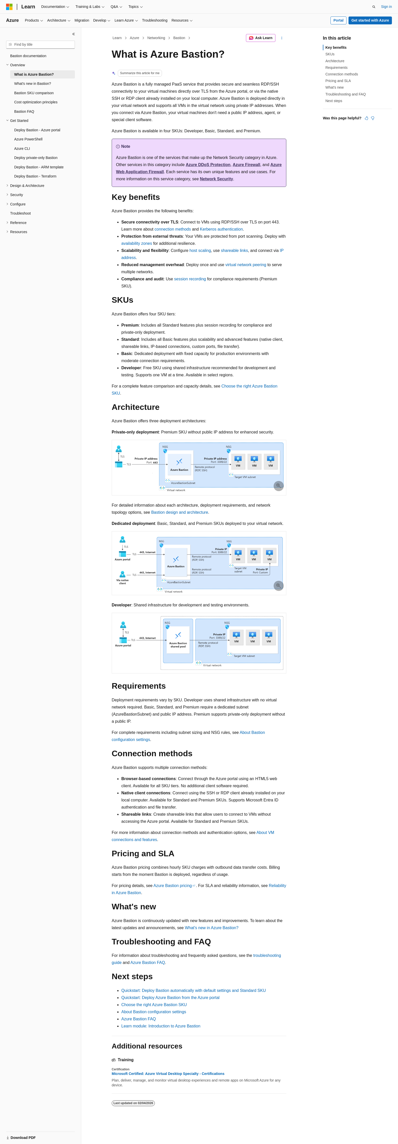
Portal (339, 20)
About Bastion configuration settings (153, 1012)
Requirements (336, 68)
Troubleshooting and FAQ (345, 94)
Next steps (333, 101)
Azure (134, 38)
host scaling (200, 250)
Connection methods (341, 74)
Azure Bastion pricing (173, 885)
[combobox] (40, 45)
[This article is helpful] (366, 118)
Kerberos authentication (221, 229)
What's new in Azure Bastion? (211, 928)
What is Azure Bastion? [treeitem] (34, 74)
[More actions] (281, 38)
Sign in (386, 7)
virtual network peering (245, 265)
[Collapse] (73, 34)
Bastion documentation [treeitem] (28, 56)
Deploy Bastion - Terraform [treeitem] (35, 176)
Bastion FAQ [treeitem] (24, 111)
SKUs (330, 54)
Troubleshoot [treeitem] (20, 213)
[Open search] (374, 6)
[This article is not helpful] (373, 118)
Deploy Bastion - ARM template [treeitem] (39, 167)
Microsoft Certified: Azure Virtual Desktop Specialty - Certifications (168, 1074)
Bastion (179, 38)
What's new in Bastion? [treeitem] (32, 84)
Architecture (334, 61)
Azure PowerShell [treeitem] (28, 139)
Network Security (216, 179)
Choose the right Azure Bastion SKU (154, 1005)
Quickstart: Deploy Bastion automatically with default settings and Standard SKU (193, 990)
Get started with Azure (370, 20)
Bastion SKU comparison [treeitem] (34, 93)
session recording (190, 279)
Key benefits (335, 47)
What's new (334, 87)
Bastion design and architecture (179, 512)
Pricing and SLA (338, 81)
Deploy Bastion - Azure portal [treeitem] (37, 130)
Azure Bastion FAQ (147, 962)
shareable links (234, 250)
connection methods (173, 229)
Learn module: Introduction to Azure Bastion (160, 1026)
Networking (156, 38)
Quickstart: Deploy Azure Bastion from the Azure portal (170, 997)
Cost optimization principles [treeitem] (35, 102)
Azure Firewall (246, 165)
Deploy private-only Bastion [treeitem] (35, 158)
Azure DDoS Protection (208, 165)
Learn (117, 38)
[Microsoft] (9, 7)
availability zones (136, 243)
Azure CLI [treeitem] (22, 149)
